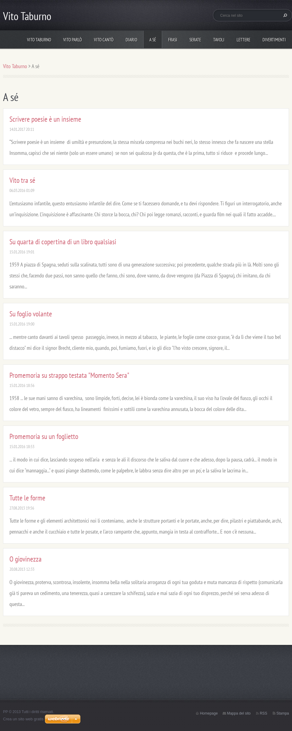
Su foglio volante (30, 314)
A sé (152, 40)
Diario (131, 40)
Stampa (282, 713)
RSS (263, 713)
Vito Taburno (39, 40)
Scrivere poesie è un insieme (45, 119)
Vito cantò (103, 40)
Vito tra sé (22, 180)
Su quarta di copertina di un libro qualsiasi (62, 241)
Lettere (243, 40)
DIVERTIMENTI (274, 40)
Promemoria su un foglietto (43, 436)
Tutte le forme (27, 498)
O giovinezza (25, 559)
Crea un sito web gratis (23, 719)
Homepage (209, 713)
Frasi (172, 40)
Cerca (284, 15)
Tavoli (218, 40)
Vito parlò (72, 40)
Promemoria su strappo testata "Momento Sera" (69, 375)
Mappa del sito (239, 713)
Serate (195, 40)
